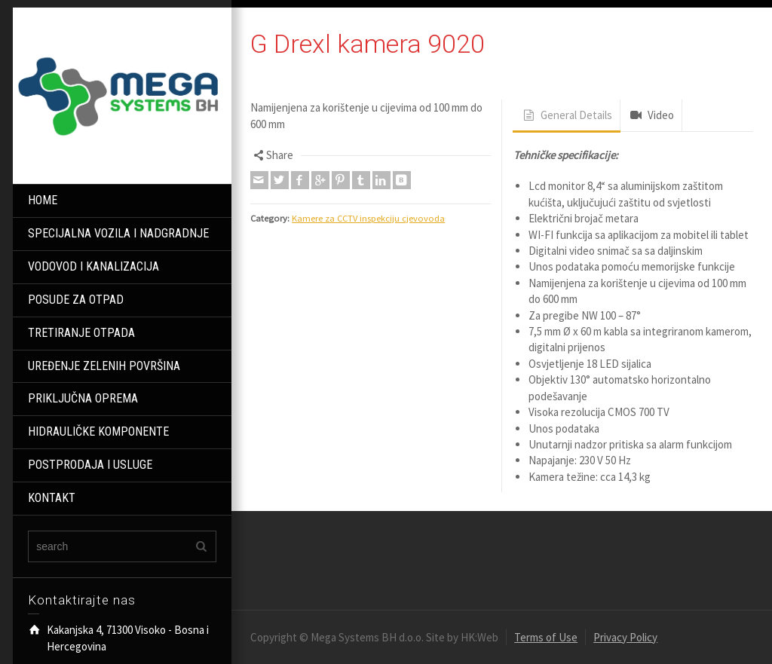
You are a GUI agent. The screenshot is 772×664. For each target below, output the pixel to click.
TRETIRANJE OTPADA (81, 333)
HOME (42, 200)
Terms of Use (545, 637)
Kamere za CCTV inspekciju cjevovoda (368, 218)
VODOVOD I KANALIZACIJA (93, 266)
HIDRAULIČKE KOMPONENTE (98, 431)
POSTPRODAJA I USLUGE (90, 464)
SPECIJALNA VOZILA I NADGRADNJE (118, 233)
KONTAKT (51, 498)
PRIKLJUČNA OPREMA (83, 398)
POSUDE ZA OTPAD (76, 299)
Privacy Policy (625, 637)
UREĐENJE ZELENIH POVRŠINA (104, 366)
